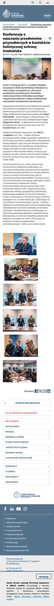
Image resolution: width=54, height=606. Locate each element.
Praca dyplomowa (14, 530)
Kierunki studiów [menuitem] (28, 437)
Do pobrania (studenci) (16, 538)
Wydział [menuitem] (28, 431)
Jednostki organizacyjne (17, 522)
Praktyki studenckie (14, 534)
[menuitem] (27, 413)
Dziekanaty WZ (15, 568)
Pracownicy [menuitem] (28, 476)
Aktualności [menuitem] (12, 426)
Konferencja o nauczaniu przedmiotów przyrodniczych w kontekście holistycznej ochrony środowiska (27, 26)
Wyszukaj (34, 2)
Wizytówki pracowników (16, 546)
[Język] (47, 2)
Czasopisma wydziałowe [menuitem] (18, 458)
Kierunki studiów (13, 526)
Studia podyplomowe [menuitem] (16, 442)
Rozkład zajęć (12, 542)
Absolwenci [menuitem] (28, 482)
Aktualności (23, 24)
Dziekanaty (11, 518)
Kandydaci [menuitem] (28, 466)
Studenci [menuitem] (28, 471)
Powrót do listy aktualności (28, 403)
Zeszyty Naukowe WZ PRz (17, 550)
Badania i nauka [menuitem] (28, 452)
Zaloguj (41, 3)
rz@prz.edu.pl (17, 570)
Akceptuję (44, 577)
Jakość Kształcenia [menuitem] (28, 447)
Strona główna (9, 24)
